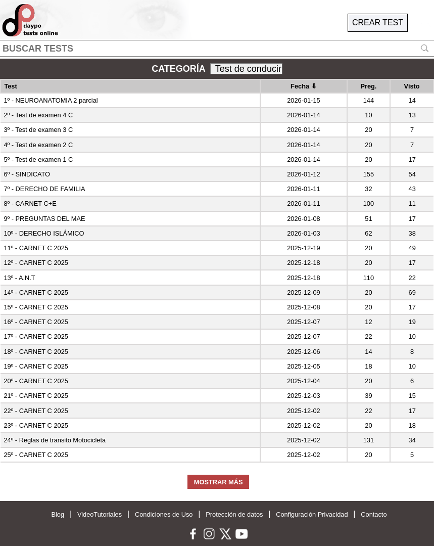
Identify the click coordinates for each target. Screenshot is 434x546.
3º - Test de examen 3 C (38, 129)
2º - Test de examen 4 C (38, 115)
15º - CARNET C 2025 (36, 307)
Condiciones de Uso (164, 514)
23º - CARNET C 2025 (36, 425)
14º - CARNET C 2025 (36, 292)
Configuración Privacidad (312, 514)
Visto (412, 86)
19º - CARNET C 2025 (36, 366)
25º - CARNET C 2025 (36, 455)
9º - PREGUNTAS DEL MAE (44, 218)
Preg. (368, 86)
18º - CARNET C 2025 (36, 351)
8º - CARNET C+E (30, 203)
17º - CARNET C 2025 (36, 336)
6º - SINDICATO (27, 174)
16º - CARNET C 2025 (36, 322)
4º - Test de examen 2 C (38, 145)
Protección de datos (234, 514)
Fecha (304, 86)
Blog (57, 514)
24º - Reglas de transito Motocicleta (55, 440)
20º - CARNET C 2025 (36, 381)
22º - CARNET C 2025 (36, 411)
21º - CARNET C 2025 (36, 395)
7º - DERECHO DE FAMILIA (44, 189)
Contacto (374, 514)
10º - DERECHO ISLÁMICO (44, 233)
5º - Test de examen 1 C (38, 159)
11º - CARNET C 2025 (36, 248)
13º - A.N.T (19, 278)
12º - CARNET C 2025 (36, 262)
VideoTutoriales (99, 514)
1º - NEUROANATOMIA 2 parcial (51, 100)
